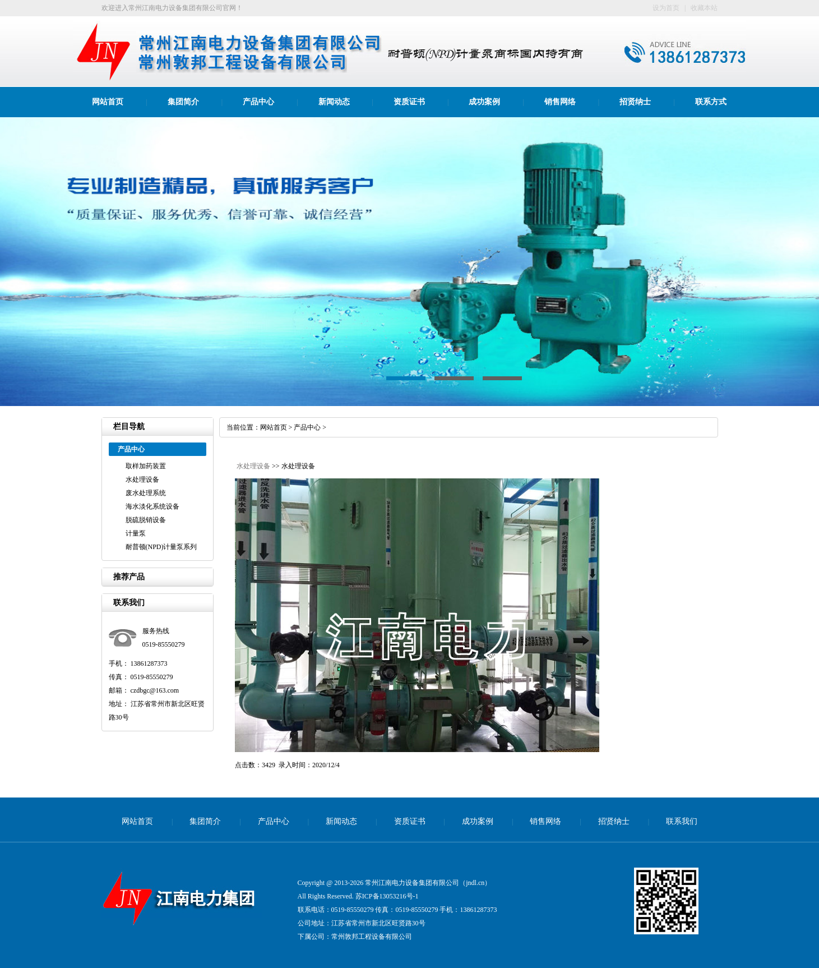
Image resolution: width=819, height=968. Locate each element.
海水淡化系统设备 (152, 506)
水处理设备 (142, 479)
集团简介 (183, 102)
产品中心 (258, 102)
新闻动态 (334, 102)
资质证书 (409, 102)
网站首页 (107, 102)
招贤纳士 (635, 102)
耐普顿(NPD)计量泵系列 (161, 547)
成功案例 (484, 102)
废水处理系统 (146, 493)
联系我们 (681, 821)
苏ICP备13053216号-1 (387, 896)
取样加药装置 (146, 466)
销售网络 (560, 102)
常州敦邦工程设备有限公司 (371, 937)
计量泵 (136, 533)
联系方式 (711, 102)
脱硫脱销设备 (146, 520)
